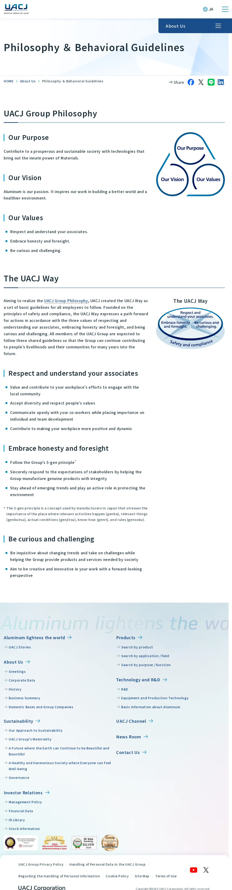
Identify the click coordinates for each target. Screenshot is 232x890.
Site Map (142, 876)
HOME (9, 81)
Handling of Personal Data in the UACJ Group (107, 864)
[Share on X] (201, 82)
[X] (206, 870)
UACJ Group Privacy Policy (41, 864)
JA (211, 9)
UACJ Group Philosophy (66, 300)
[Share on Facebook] (191, 82)
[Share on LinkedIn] (221, 82)
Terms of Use (166, 876)
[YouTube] (194, 870)
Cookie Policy (117, 876)
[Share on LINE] (211, 82)
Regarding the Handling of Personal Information (59, 876)
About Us (28, 81)
